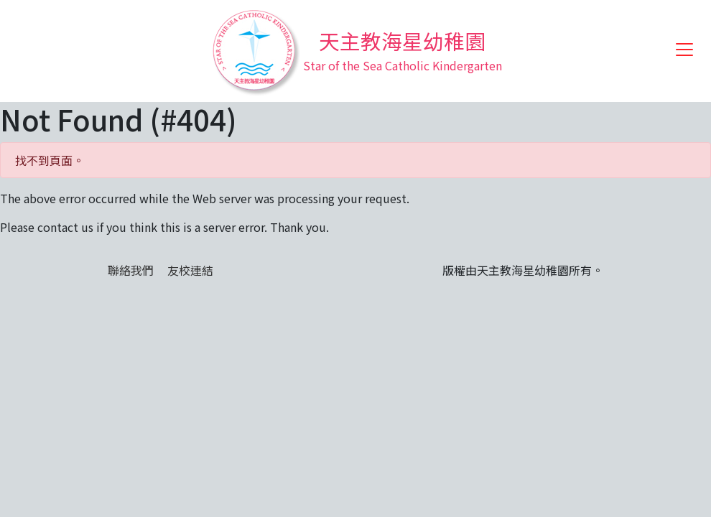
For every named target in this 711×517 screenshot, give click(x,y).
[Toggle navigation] (684, 49)
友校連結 (190, 270)
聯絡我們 (131, 270)
